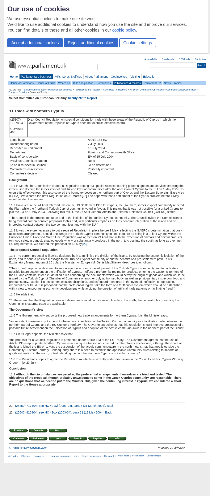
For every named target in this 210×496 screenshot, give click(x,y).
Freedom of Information (59, 456)
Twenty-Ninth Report (82, 98)
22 (84, 196)
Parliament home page (34, 89)
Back (110, 405)
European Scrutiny (17, 92)
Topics (177, 83)
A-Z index (13, 456)
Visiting (135, 76)
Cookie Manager (154, 456)
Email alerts (168, 59)
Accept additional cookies (35, 42)
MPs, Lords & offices (68, 76)
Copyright (109, 456)
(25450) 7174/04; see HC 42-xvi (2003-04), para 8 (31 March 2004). (60, 405)
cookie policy (124, 30)
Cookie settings (137, 42)
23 (85, 244)
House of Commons (22, 83)
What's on (64, 83)
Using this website (91, 456)
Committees (103, 83)
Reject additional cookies (91, 42)
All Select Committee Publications (147, 89)
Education (149, 76)
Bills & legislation (83, 83)
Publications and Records (87, 89)
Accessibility (150, 59)
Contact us (200, 59)
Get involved (119, 76)
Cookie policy (138, 456)
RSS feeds (184, 59)
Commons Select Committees (181, 89)
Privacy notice (123, 456)
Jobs (76, 456)
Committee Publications (115, 89)
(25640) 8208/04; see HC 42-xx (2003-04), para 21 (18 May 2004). (59, 412)
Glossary (25, 456)
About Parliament (96, 76)
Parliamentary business (36, 76)
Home (14, 76)
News (167, 83)
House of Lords (46, 83)
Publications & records (127, 83)
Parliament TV (152, 83)
